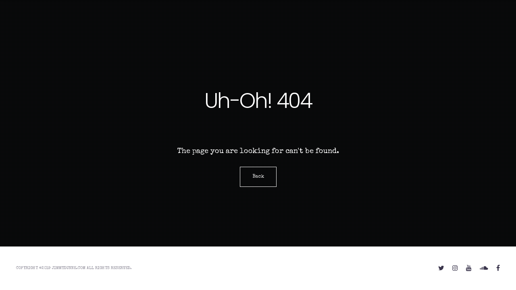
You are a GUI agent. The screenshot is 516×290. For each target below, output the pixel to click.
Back (258, 176)
